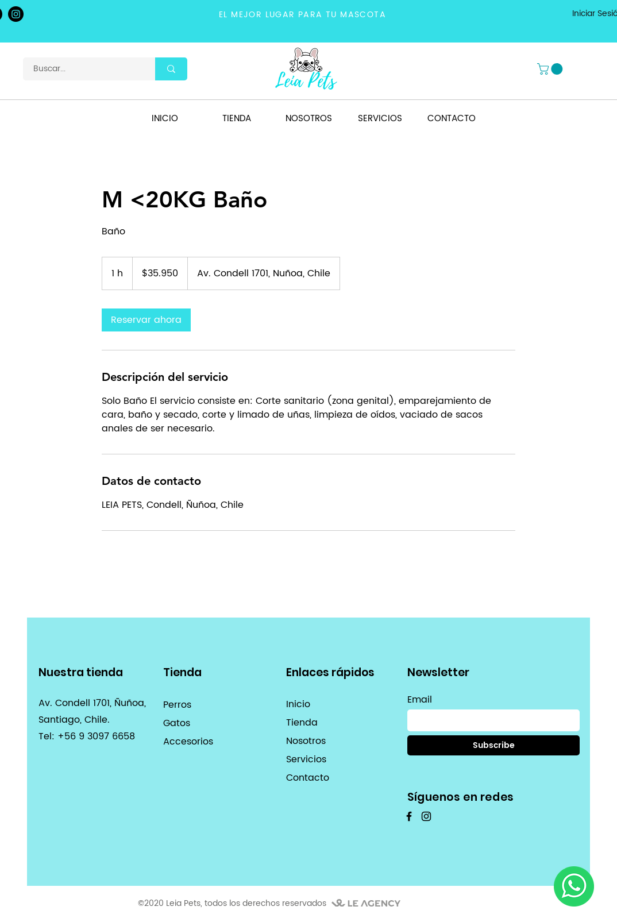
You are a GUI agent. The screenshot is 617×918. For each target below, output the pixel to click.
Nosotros (306, 741)
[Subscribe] (493, 745)
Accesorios (188, 741)
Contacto (307, 777)
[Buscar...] (82, 68)
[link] (146, 319)
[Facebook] (409, 816)
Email (419, 699)
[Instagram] (16, 14)
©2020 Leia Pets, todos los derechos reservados (232, 903)
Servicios (306, 759)
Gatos (176, 723)
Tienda (302, 722)
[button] (551, 69)
